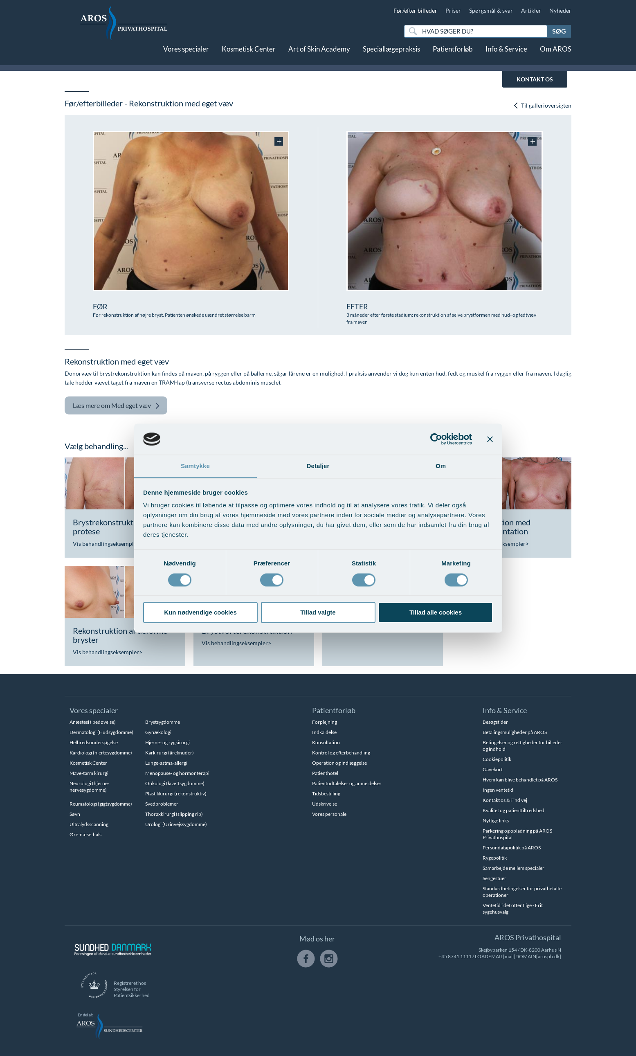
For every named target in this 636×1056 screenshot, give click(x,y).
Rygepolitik (495, 858)
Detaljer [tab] (318, 465)
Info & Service (506, 56)
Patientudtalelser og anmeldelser (347, 783)
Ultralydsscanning (89, 824)
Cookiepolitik (497, 759)
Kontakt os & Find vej (505, 800)
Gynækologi (158, 732)
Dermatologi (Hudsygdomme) (101, 732)
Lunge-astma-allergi (166, 763)
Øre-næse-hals (85, 834)
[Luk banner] (490, 439)
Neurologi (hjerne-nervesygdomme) (89, 786)
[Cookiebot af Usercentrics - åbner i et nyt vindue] (436, 439)
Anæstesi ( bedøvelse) (93, 722)
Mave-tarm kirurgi (89, 773)
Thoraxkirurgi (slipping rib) (174, 814)
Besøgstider (495, 722)
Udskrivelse (324, 804)
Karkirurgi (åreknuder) (169, 753)
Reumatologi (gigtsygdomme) (101, 804)
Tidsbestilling (326, 793)
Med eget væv (116, 406)
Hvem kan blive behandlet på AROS (520, 780)
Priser (453, 10)
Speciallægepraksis (391, 56)
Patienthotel (325, 773)
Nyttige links (496, 820)
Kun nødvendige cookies (200, 612)
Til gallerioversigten (542, 106)
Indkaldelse (324, 732)
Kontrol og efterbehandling (341, 753)
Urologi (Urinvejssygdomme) (176, 824)
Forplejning (324, 722)
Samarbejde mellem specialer (513, 868)
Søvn (75, 814)
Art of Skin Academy (319, 56)
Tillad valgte (317, 612)
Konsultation (326, 742)
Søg (559, 31)
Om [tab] (441, 465)
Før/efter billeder (415, 10)
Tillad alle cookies (435, 612)
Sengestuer (494, 878)
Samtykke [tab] (195, 465)
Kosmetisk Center (249, 56)
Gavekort (493, 769)
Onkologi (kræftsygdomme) (175, 783)
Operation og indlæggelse (339, 763)
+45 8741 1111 (455, 956)
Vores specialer (186, 56)
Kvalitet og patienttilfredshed (513, 810)
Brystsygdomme (162, 722)
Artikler (531, 10)
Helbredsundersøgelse (94, 742)
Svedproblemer (161, 804)
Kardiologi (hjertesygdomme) (101, 753)
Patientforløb (453, 56)
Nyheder (560, 10)
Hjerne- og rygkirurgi (167, 742)
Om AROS (555, 56)
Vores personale (329, 814)
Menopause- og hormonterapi (177, 773)
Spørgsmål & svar (491, 10)
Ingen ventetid (498, 790)
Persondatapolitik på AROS (512, 847)
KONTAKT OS (535, 79)
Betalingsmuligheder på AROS (515, 732)
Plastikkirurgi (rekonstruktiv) (176, 793)
